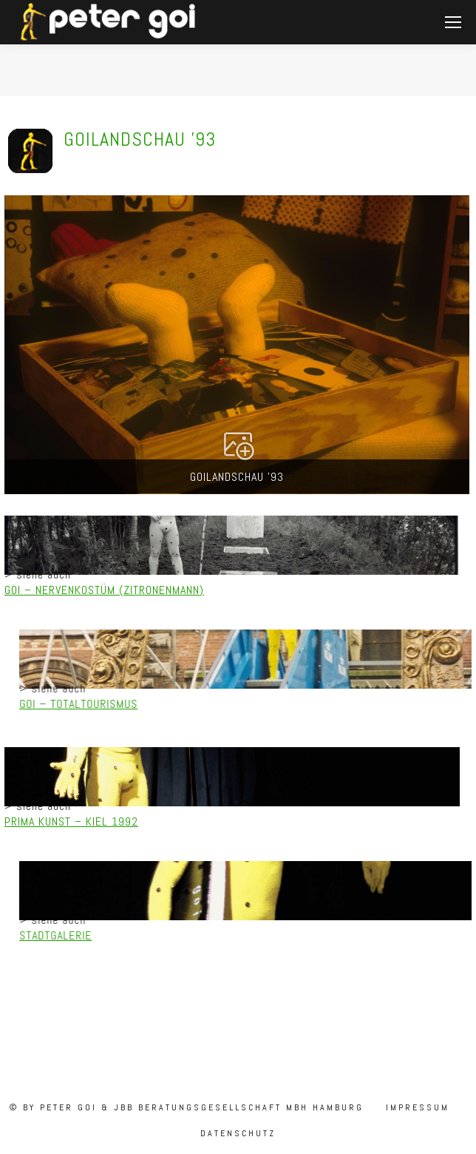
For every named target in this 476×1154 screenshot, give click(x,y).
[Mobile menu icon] (453, 22)
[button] (236, 344)
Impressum (415, 1107)
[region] (238, 575)
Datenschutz (238, 1133)
